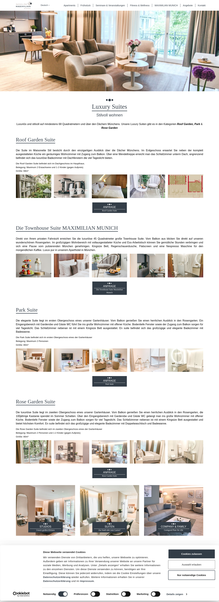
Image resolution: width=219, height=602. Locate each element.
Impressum (87, 582)
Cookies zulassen (191, 555)
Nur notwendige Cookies (191, 576)
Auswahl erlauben (191, 566)
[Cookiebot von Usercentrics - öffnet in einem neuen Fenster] (21, 595)
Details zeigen (174, 595)
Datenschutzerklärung (57, 578)
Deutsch (45, 5)
